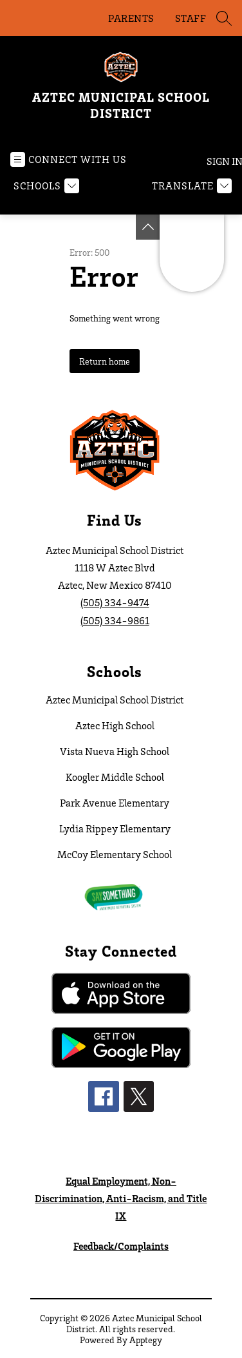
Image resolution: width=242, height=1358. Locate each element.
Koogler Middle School (115, 776)
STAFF (191, 18)
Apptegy (145, 1339)
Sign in (219, 161)
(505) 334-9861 (114, 620)
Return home (104, 361)
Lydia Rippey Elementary (115, 828)
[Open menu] (68, 159)
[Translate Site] (190, 186)
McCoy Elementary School (114, 854)
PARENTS (131, 18)
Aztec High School (114, 725)
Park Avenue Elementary (114, 802)
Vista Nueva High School (114, 751)
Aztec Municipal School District (114, 699)
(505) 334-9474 (114, 602)
